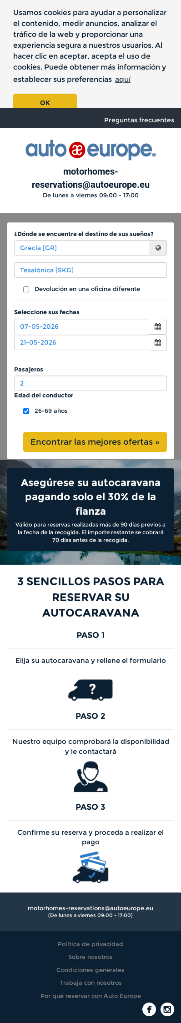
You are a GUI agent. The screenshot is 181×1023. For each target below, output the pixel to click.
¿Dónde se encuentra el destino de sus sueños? (84, 233)
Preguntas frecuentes (139, 120)
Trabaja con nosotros (91, 982)
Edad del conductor (43, 395)
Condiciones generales (90, 969)
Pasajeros (28, 369)
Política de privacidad (90, 944)
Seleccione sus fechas (47, 312)
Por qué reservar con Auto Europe (90, 995)
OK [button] (45, 103)
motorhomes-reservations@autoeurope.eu (90, 908)
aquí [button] (123, 79)
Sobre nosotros (90, 956)
